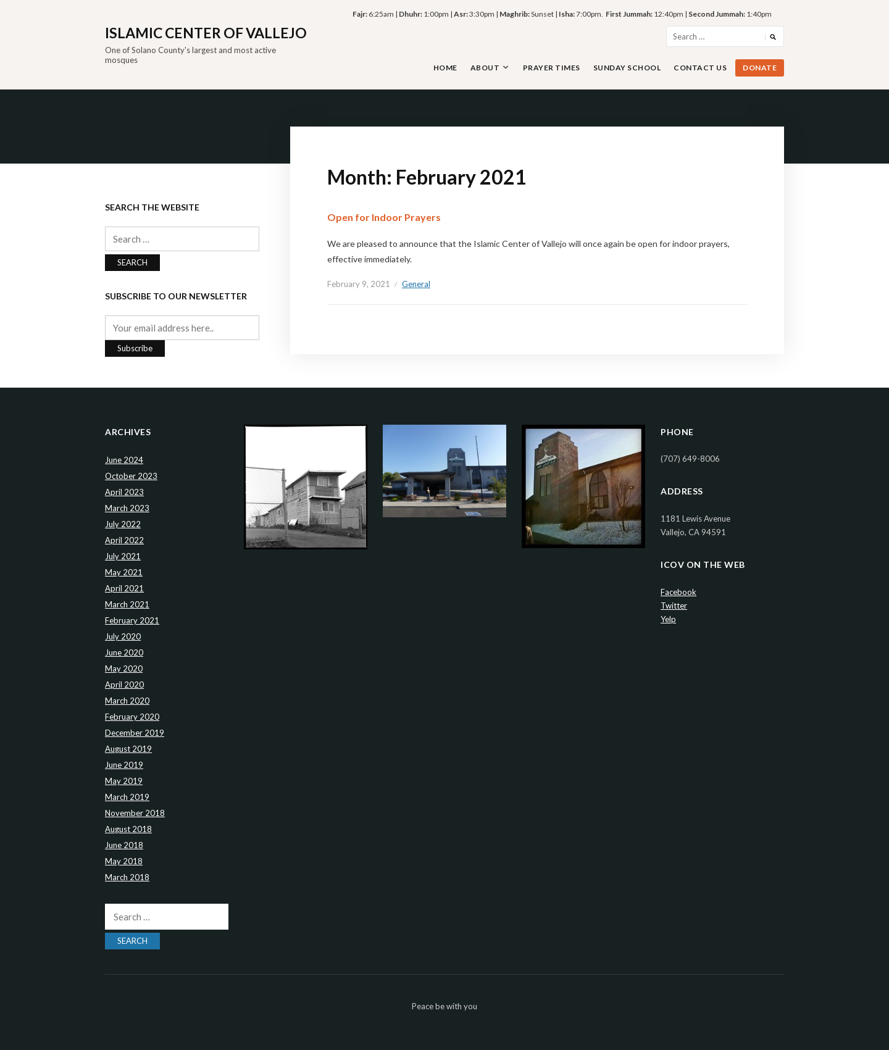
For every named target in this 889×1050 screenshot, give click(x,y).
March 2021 (127, 604)
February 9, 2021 (358, 284)
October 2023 (131, 476)
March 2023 (127, 508)
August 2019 (128, 749)
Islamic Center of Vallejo (206, 32)
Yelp (668, 619)
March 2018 (127, 877)
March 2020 (127, 701)
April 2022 (124, 540)
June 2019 (124, 765)
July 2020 (123, 636)
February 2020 (132, 717)
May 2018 (124, 861)
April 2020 (124, 685)
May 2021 (124, 572)
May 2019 (124, 781)
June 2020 (124, 652)
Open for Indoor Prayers (384, 217)
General (416, 284)
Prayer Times (551, 67)
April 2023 (124, 492)
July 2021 (123, 556)
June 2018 (124, 845)
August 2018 (128, 829)
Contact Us (700, 67)
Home (445, 67)
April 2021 (124, 588)
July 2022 (123, 524)
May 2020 (124, 668)
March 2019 (127, 797)
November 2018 (135, 813)
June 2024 (124, 460)
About (485, 67)
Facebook (678, 592)
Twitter (674, 605)
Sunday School (627, 67)
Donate (760, 67)
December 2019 (134, 733)
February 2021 (132, 620)
